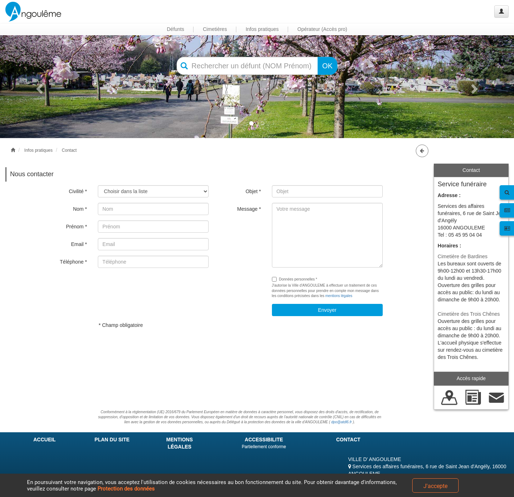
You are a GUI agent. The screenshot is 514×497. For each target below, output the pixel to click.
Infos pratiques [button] (262, 29)
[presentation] (152, 287)
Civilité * (78, 191)
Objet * (253, 191)
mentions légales (338, 296)
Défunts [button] (175, 29)
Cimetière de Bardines (463, 256)
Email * (79, 244)
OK (327, 66)
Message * (249, 209)
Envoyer (327, 310)
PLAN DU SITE (112, 439)
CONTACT (348, 439)
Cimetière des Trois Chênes (469, 314)
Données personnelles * (294, 279)
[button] (38, 86)
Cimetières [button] (215, 29)
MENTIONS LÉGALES (179, 443)
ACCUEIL (44, 439)
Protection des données (126, 488)
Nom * (80, 209)
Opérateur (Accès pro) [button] (322, 29)
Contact (69, 150)
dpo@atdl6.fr (341, 422)
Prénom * (76, 226)
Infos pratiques (38, 150)
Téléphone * (73, 262)
